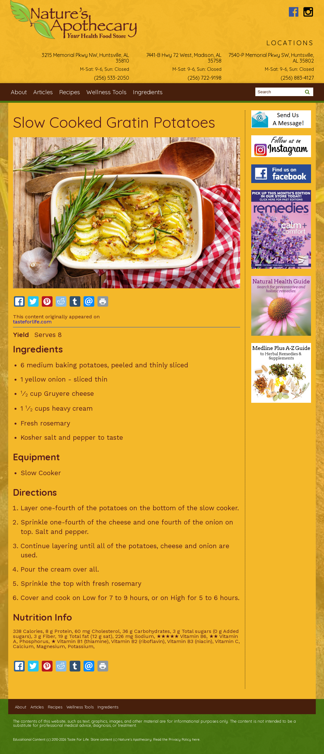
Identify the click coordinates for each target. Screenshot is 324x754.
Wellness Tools (106, 92)
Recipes (69, 92)
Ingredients (148, 92)
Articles (43, 92)
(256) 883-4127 (297, 78)
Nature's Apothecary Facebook (293, 11)
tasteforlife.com (32, 322)
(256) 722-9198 (204, 78)
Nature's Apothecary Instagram (308, 11)
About (19, 92)
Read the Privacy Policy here (176, 739)
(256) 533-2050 (111, 78)
